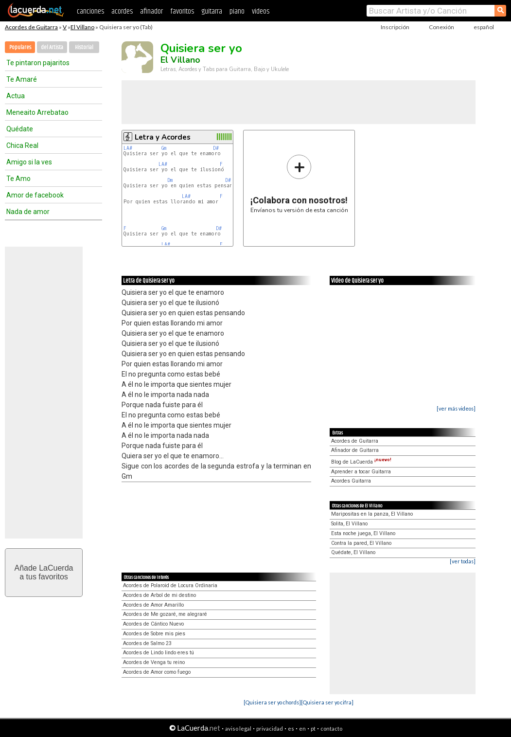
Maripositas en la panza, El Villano (372, 514)
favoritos (182, 11)
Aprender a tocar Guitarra (361, 471)
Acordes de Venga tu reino (154, 662)
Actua (15, 96)
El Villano (82, 27)
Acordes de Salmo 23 (147, 643)
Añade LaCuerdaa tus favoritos (44, 572)
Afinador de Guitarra (355, 450)
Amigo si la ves (29, 162)
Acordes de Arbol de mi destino (159, 595)
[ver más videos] (456, 408)
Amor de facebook (35, 195)
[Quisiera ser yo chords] (272, 702)
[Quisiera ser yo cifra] (327, 702)
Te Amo (18, 178)
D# (216, 148)
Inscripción (395, 27)
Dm (170, 180)
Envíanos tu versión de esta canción (299, 183)
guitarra (211, 11)
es (291, 728)
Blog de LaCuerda (361, 462)
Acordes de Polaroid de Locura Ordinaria (170, 585)
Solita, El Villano (349, 524)
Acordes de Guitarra (31, 27)
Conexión (441, 27)
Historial (84, 47)
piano (237, 11)
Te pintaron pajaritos (38, 63)
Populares (20, 47)
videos (260, 11)
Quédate (19, 129)
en (302, 728)
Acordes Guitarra (351, 481)
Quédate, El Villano (353, 552)
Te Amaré (21, 79)
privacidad (269, 728)
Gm (163, 148)
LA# (127, 148)
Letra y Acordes (163, 137)
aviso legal (238, 728)
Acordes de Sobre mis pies (154, 633)
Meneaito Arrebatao (37, 112)
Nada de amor (28, 212)
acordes (122, 11)
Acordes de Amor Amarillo (153, 605)
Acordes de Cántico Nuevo (153, 624)
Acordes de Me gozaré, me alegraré (165, 614)
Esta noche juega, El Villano (363, 533)
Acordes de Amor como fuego (157, 672)
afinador (151, 11)
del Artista (52, 47)
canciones (90, 11)
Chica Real (22, 145)
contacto (331, 728)
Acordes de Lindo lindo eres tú (158, 652)
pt (313, 728)
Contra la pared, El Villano (361, 543)
